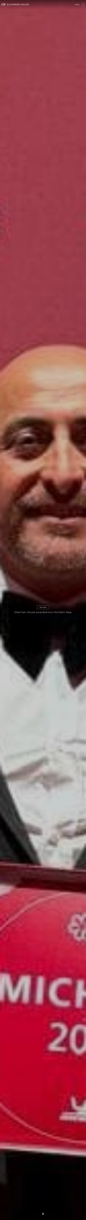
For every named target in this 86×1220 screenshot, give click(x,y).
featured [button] (43, 607)
